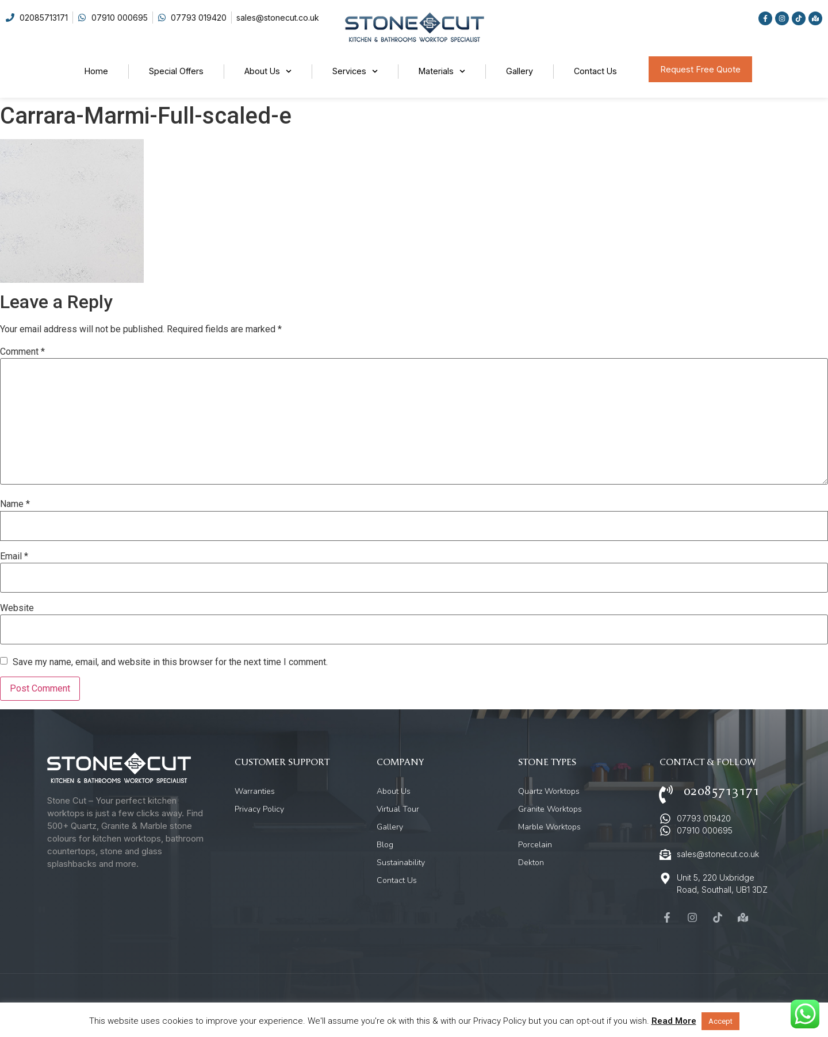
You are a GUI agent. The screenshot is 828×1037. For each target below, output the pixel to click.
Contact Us (595, 71)
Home (96, 71)
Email (14, 556)
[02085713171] (666, 794)
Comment (22, 351)
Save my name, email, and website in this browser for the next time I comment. (170, 662)
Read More (673, 1021)
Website (17, 608)
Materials (442, 71)
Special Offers (176, 71)
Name (15, 504)
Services (355, 71)
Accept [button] (720, 1021)
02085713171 (722, 791)
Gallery (519, 71)
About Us (268, 71)
